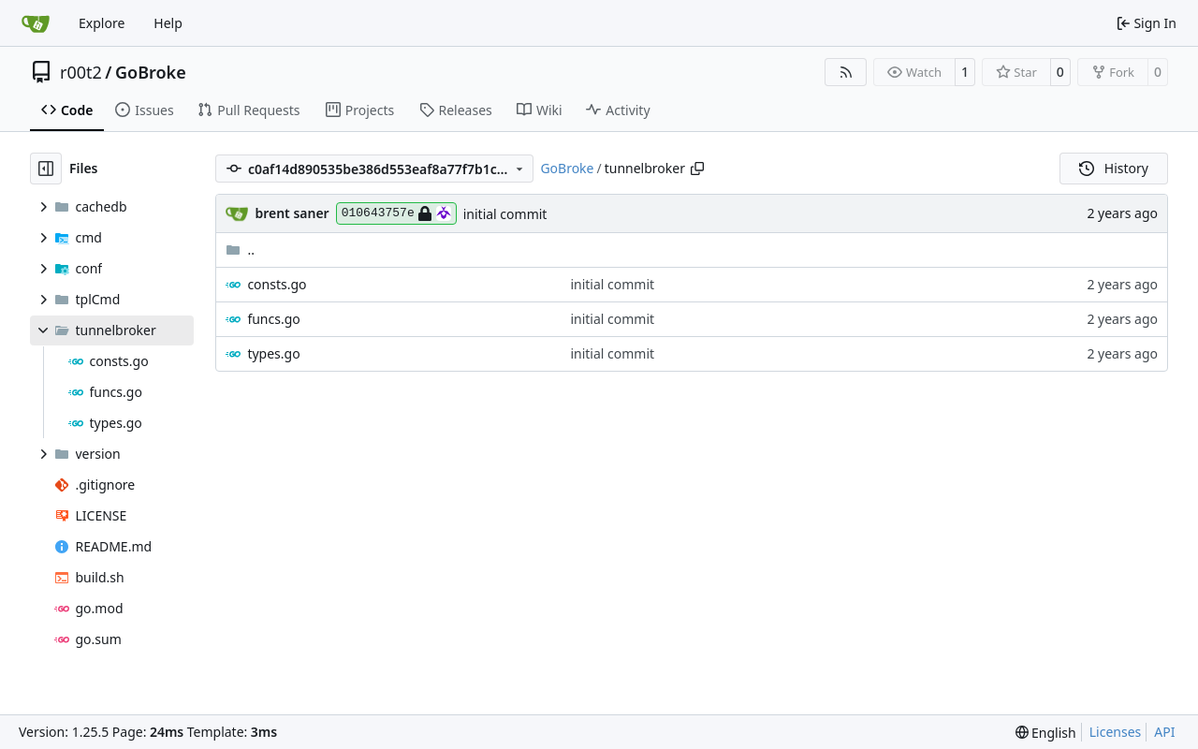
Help (168, 23)
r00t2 (81, 72)
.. (240, 249)
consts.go (276, 284)
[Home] (35, 23)
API (1164, 732)
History (1113, 168)
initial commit (505, 214)
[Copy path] (697, 168)
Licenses (1115, 732)
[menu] (1045, 733)
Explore (101, 23)
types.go (273, 353)
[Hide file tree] (46, 168)
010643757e (396, 213)
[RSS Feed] (846, 72)
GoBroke (150, 72)
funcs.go (273, 319)
